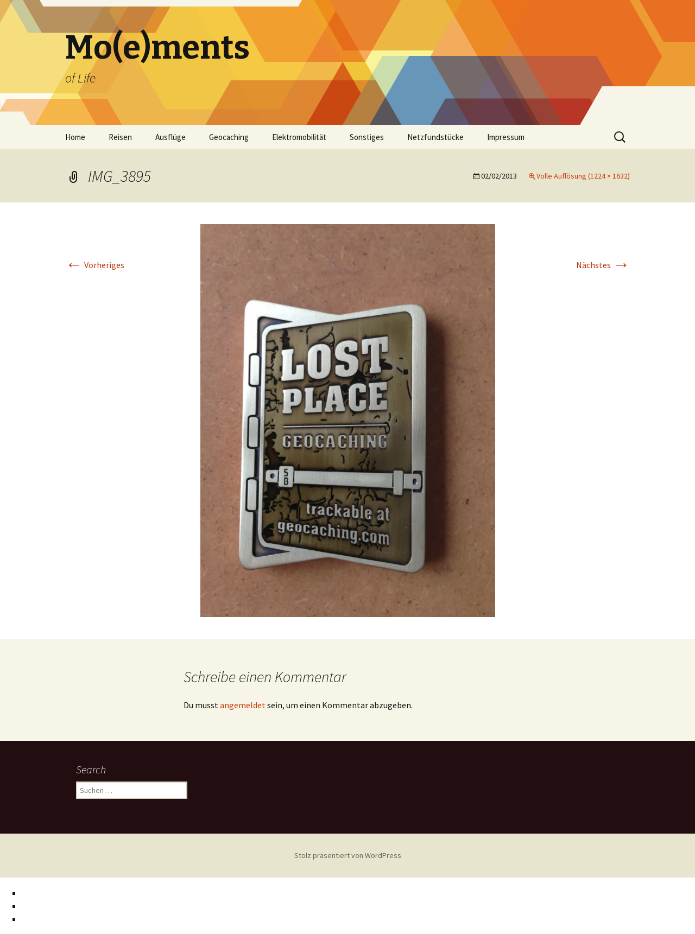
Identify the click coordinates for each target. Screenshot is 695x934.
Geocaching (229, 137)
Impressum (506, 137)
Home (75, 137)
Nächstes (603, 264)
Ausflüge (170, 137)
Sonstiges (367, 137)
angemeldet (243, 705)
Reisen (120, 137)
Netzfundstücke (435, 137)
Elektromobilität (299, 137)
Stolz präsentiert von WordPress (347, 855)
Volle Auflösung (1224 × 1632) (583, 176)
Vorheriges (94, 264)
